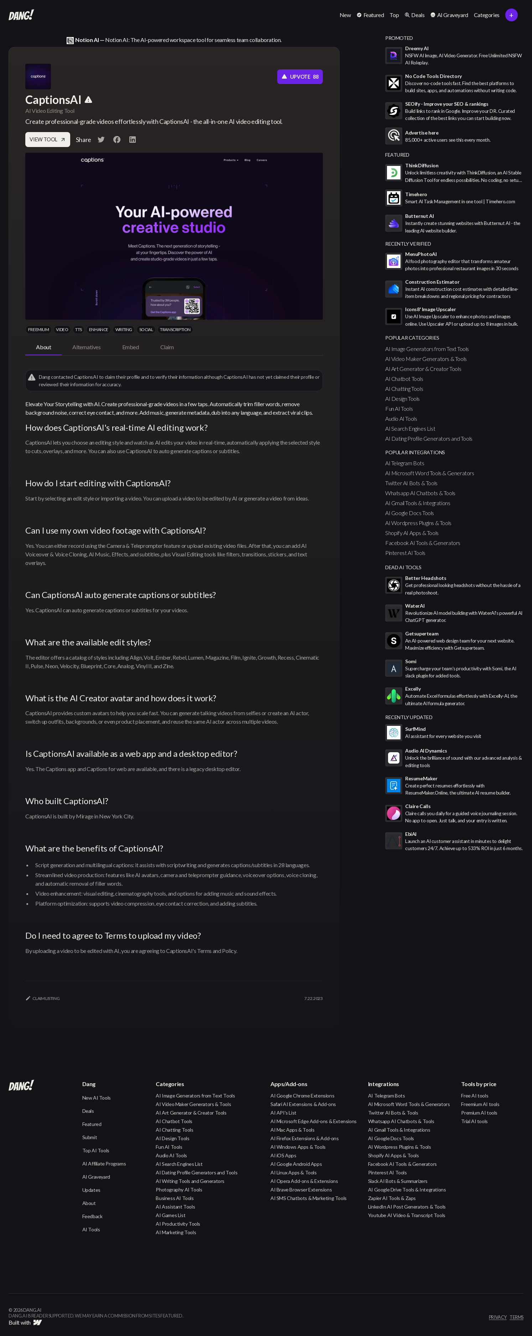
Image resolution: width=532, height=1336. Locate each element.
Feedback (92, 1216)
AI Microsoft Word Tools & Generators (429, 473)
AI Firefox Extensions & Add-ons (304, 1138)
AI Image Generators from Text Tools (427, 348)
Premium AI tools (479, 1113)
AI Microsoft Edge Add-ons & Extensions (313, 1121)
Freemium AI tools (480, 1104)
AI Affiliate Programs (104, 1164)
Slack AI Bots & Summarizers (398, 1181)
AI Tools (91, 1229)
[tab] (43, 347)
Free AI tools (474, 1096)
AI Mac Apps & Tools (292, 1130)
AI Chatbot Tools (404, 378)
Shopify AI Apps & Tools (412, 532)
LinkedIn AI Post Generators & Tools (407, 1207)
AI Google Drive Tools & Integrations (407, 1189)
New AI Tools (96, 1098)
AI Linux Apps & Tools (293, 1172)
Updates (91, 1190)
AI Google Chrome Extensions (302, 1096)
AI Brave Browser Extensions (301, 1189)
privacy (498, 1317)
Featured (92, 1124)
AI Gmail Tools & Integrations (417, 502)
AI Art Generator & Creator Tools (423, 368)
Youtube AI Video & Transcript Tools (406, 1215)
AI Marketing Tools (176, 1232)
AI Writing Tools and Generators (190, 1181)
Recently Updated (409, 717)
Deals (88, 1111)
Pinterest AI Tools (405, 552)
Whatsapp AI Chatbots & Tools (420, 492)
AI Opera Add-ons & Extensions (304, 1181)
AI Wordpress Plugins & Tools (418, 522)
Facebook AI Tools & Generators (422, 542)
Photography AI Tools (179, 1189)
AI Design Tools (402, 398)
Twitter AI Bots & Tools (411, 483)
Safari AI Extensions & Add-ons (303, 1104)
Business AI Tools (174, 1198)
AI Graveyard (96, 1177)
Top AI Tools (95, 1150)
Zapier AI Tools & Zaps (392, 1198)
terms (516, 1317)
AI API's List (283, 1113)
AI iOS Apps (283, 1155)
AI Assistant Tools (175, 1207)
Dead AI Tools (403, 567)
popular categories (412, 338)
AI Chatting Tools (404, 388)
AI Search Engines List (410, 428)
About (89, 1203)
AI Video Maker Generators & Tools (426, 358)
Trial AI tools (474, 1121)
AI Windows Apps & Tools (298, 1147)
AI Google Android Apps (296, 1164)
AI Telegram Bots (404, 463)
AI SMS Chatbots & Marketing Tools (308, 1198)
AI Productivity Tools (178, 1224)
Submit (89, 1137)
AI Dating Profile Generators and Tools (428, 438)
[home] (21, 15)
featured (397, 155)
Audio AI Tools (401, 418)
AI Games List (170, 1215)
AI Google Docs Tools (409, 512)
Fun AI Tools (399, 408)
